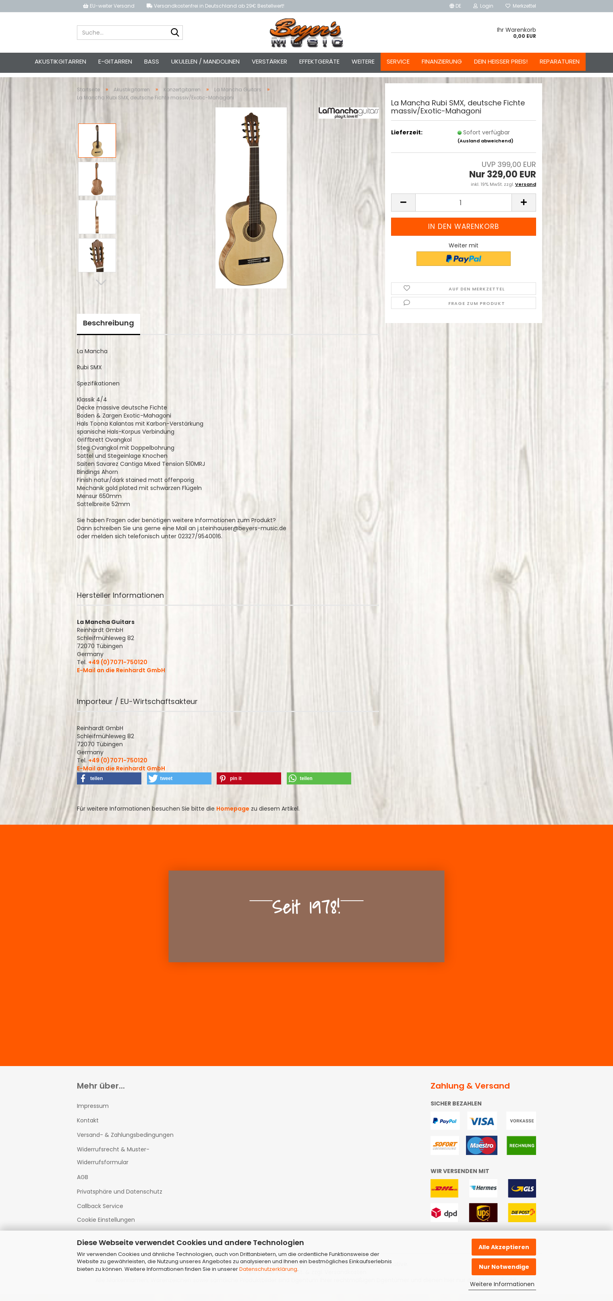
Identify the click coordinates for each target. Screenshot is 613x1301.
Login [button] (483, 5)
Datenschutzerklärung (268, 1269)
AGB (82, 1184)
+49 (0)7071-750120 (117, 669)
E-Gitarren (115, 61)
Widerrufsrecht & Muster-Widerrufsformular (113, 1163)
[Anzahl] (463, 210)
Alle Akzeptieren (503, 1247)
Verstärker (269, 61)
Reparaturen (560, 61)
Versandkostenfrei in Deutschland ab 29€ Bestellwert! (215, 5)
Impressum (93, 1113)
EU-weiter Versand (109, 5)
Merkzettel (520, 5)
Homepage (232, 816)
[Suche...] (175, 33)
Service (398, 61)
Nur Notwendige (504, 1267)
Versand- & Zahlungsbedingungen (125, 1142)
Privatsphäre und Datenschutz (119, 1199)
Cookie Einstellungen (106, 1227)
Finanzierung (442, 61)
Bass (151, 61)
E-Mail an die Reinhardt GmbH (121, 677)
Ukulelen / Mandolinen (205, 61)
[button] (455, 6)
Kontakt (88, 1128)
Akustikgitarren (60, 61)
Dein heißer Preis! (501, 61)
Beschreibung (108, 330)
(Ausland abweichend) (486, 148)
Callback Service (100, 1213)
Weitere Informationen (502, 1284)
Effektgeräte (319, 61)
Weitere (363, 61)
